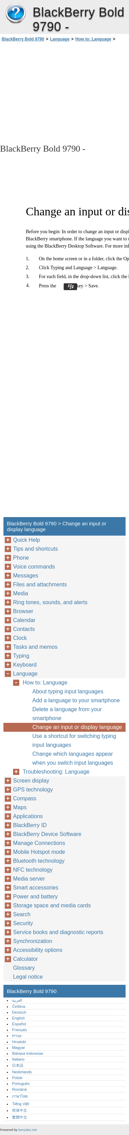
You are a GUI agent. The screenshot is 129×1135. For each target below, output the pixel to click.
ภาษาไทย (20, 1096)
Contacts (24, 629)
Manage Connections (39, 843)
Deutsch (19, 1012)
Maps (19, 807)
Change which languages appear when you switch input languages (72, 758)
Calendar (24, 620)
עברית (17, 1036)
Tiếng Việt (20, 1104)
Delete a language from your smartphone (67, 713)
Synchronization (32, 941)
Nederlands (22, 1072)
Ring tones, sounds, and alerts (50, 602)
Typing (21, 656)
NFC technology (33, 870)
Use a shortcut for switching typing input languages (74, 740)
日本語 (17, 1065)
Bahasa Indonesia (27, 1053)
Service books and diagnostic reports (58, 932)
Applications (28, 816)
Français (19, 1030)
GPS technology (33, 789)
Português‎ (21, 1084)
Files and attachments (40, 584)
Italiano (18, 1059)
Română (19, 1089)
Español (19, 1024)
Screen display (31, 781)
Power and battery (35, 896)
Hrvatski (19, 1042)
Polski (17, 1078)
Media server (29, 879)
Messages (25, 575)
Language (59, 39)
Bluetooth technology (38, 861)
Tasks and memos (35, 647)
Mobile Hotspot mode (39, 852)
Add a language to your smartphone (76, 700)
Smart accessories (35, 888)
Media (20, 593)
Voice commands (34, 567)
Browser (23, 611)
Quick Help (26, 540)
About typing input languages (67, 691)
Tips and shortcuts (35, 549)
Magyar (18, 1048)
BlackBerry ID (30, 825)
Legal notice (28, 977)
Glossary (24, 968)
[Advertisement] (64, 92)
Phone (21, 558)
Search (22, 914)
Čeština (18, 1006)
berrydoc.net (27, 1130)
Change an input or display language (77, 727)
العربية (17, 1000)
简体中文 (19, 1110)
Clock (20, 638)
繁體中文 (19, 1117)
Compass (24, 798)
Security (23, 923)
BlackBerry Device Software (47, 834)
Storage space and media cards (52, 905)
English (18, 1018)
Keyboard (25, 665)
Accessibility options (37, 950)
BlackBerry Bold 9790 (15, 13)
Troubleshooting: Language (56, 772)
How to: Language (93, 39)
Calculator (25, 959)
